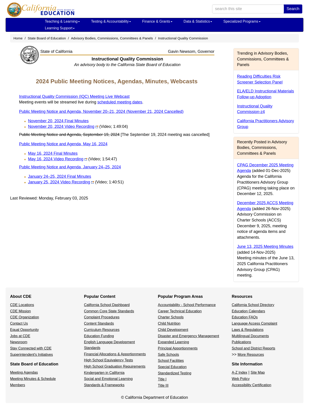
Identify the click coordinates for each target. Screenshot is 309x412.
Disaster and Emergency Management (188, 336)
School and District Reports (253, 348)
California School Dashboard (107, 305)
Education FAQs (245, 317)
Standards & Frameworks (104, 385)
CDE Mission (20, 311)
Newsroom (18, 342)
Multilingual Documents (250, 336)
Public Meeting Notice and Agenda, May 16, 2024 (63, 144)
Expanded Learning (173, 342)
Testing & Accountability (111, 21)
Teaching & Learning (62, 21)
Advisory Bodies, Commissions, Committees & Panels (112, 38)
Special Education (172, 367)
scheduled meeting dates (119, 102)
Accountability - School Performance (187, 305)
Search (293, 8)
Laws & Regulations (247, 330)
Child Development (173, 330)
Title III (163, 385)
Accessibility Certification (251, 385)
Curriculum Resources (102, 330)
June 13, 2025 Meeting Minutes (265, 246)
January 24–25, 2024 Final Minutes (59, 176)
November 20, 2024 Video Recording (78, 126)
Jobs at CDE (20, 336)
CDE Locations (22, 305)
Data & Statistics (198, 21)
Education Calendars (248, 311)
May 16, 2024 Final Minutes (53, 153)
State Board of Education (47, 38)
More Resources (251, 354)
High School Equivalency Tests (108, 360)
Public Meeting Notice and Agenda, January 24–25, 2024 (70, 167)
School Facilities (171, 361)
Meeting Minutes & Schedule (33, 379)
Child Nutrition (169, 323)
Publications (241, 342)
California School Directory (253, 305)
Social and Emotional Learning (108, 379)
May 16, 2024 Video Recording (72, 159)
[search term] (248, 8)
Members (17, 385)
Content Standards (99, 323)
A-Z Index (239, 372)
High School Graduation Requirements (115, 366)
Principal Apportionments (178, 348)
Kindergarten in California (104, 373)
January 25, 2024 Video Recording (76, 182)
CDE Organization (24, 317)
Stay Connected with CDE (31, 348)
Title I (162, 379)
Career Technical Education (180, 311)
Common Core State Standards (109, 311)
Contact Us (19, 323)
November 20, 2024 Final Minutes (58, 121)
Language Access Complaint (254, 323)
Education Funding (99, 336)
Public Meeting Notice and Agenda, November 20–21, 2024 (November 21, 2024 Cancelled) (101, 111)
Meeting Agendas (24, 372)
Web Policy (241, 379)
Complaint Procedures (102, 317)
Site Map (258, 372)
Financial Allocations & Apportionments (115, 354)
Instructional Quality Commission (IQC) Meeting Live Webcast (74, 96)
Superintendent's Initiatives (31, 354)
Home (18, 38)
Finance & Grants (157, 21)
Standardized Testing (174, 373)
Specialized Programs (242, 21)
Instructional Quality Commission (183, 38)
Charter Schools (171, 317)
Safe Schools (168, 354)
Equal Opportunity (24, 330)
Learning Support (60, 28)
